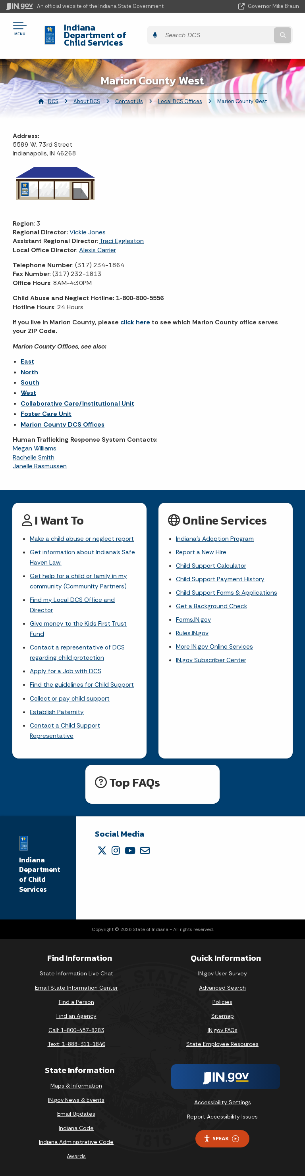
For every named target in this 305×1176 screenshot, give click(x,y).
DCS (53, 93)
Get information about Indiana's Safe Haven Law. (83, 550)
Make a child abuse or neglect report (82, 531)
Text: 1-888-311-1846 (76, 1044)
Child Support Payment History (220, 573)
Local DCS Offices (180, 93)
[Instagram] (116, 850)
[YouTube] (130, 850)
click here (135, 314)
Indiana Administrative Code (76, 1141)
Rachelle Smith (33, 450)
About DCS (86, 93)
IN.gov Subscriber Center (211, 657)
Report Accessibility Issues (222, 1116)
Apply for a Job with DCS (66, 669)
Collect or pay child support (70, 697)
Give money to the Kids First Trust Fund (78, 624)
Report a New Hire (201, 545)
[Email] (145, 850)
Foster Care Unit (46, 406)
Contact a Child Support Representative (65, 729)
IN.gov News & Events (76, 1099)
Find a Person (76, 1001)
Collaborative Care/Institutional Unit (77, 396)
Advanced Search (222, 987)
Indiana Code (76, 1128)
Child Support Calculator (211, 559)
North (29, 364)
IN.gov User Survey (222, 973)
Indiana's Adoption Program (215, 531)
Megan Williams (34, 441)
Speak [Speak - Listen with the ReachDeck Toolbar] (221, 1138)
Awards (76, 1156)
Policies (222, 1001)
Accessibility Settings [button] (222, 1102)
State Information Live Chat (76, 973)
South (30, 375)
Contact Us (129, 93)
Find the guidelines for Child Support (82, 683)
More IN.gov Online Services (215, 643)
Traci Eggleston (121, 233)
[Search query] (256, 31)
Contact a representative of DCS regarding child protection (77, 649)
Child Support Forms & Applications (227, 587)
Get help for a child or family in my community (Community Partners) (79, 575)
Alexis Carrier (97, 242)
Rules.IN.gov (192, 629)
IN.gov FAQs (222, 1029)
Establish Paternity (57, 711)
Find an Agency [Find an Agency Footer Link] (76, 1015)
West (28, 385)
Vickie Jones (87, 224)
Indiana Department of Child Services (116, 31)
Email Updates (76, 1113)
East (27, 354)
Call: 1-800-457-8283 (76, 1029)
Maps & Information (76, 1085)
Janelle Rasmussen (40, 458)
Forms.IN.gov (194, 615)
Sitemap (222, 1015)
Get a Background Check (212, 601)
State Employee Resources (222, 1044)
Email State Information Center (76, 987)
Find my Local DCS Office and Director (73, 599)
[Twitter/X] (102, 850)
